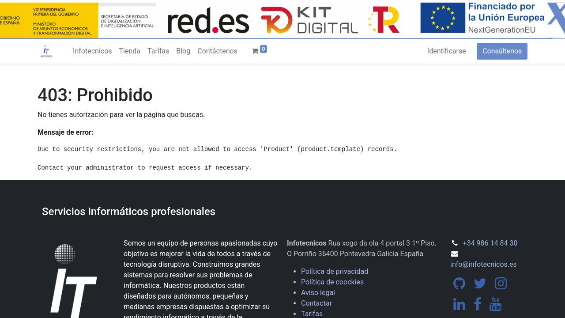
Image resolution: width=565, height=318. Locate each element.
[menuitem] (92, 51)
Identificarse (446, 51)
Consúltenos (502, 51)
